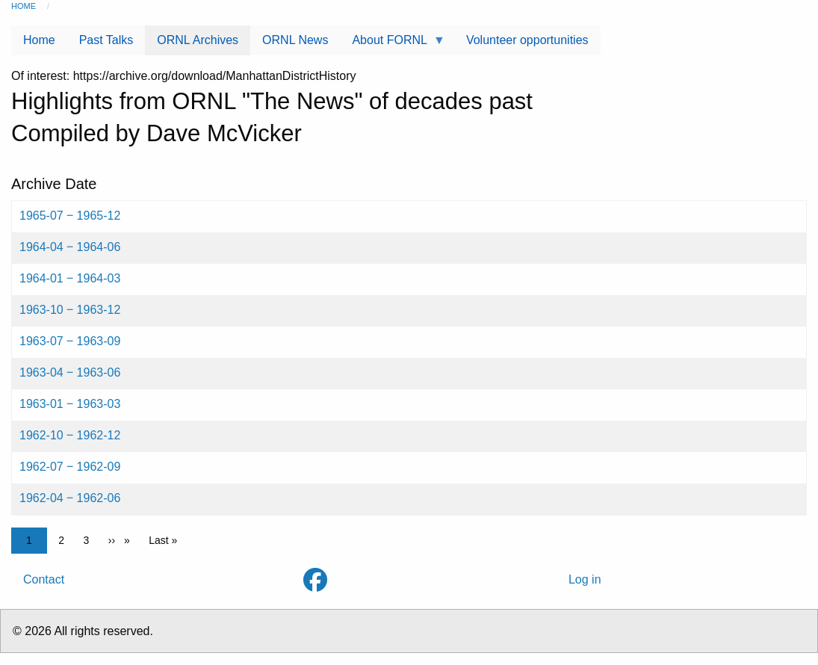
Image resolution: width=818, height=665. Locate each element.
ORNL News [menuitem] (295, 40)
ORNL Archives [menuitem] (197, 40)
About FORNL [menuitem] (392, 44)
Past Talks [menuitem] (106, 40)
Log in (584, 579)
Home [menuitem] (39, 40)
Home (23, 5)
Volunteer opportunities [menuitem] (527, 40)
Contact (43, 579)
